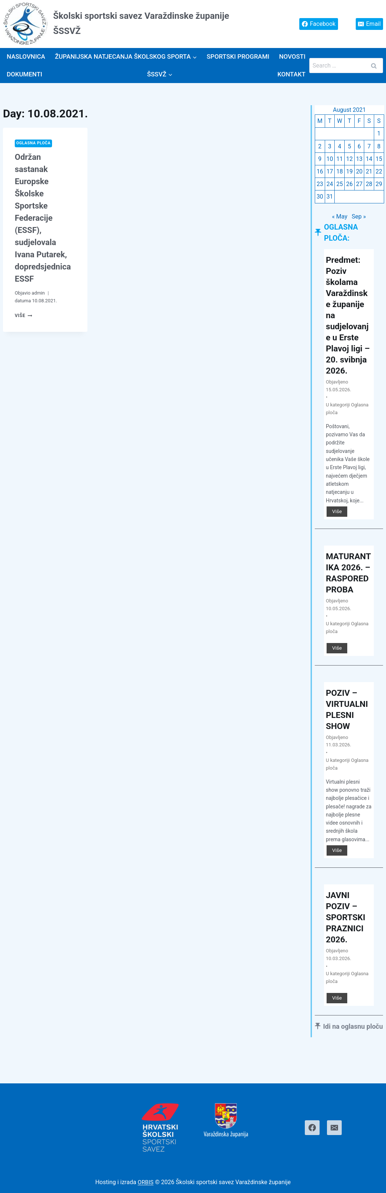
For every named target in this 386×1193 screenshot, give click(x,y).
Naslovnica (26, 56)
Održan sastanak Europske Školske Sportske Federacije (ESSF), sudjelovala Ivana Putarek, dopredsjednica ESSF (43, 217)
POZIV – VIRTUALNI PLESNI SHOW (348, 733)
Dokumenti (24, 74)
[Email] (334, 1127)
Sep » (359, 217)
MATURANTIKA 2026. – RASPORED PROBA (348, 591)
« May (340, 217)
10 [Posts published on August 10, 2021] (330, 159)
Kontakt (292, 74)
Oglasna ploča (34, 143)
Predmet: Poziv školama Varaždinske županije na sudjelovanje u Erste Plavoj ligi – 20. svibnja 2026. (348, 322)
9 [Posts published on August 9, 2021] (319, 159)
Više (24, 316)
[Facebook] (312, 1127)
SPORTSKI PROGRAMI (238, 56)
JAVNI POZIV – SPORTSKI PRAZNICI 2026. (347, 941)
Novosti (292, 56)
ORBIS (145, 1182)
